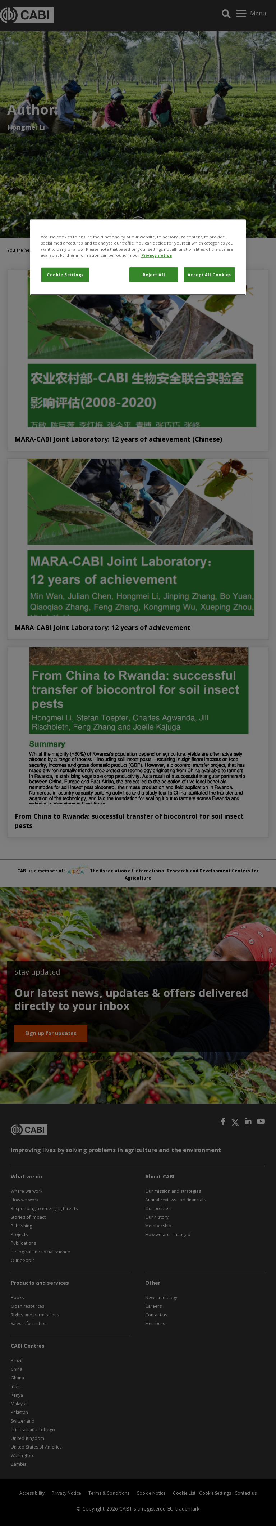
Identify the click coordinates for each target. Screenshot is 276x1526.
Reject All (154, 274)
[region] (138, 257)
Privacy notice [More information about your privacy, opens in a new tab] (156, 255)
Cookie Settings (65, 274)
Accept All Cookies (209, 274)
